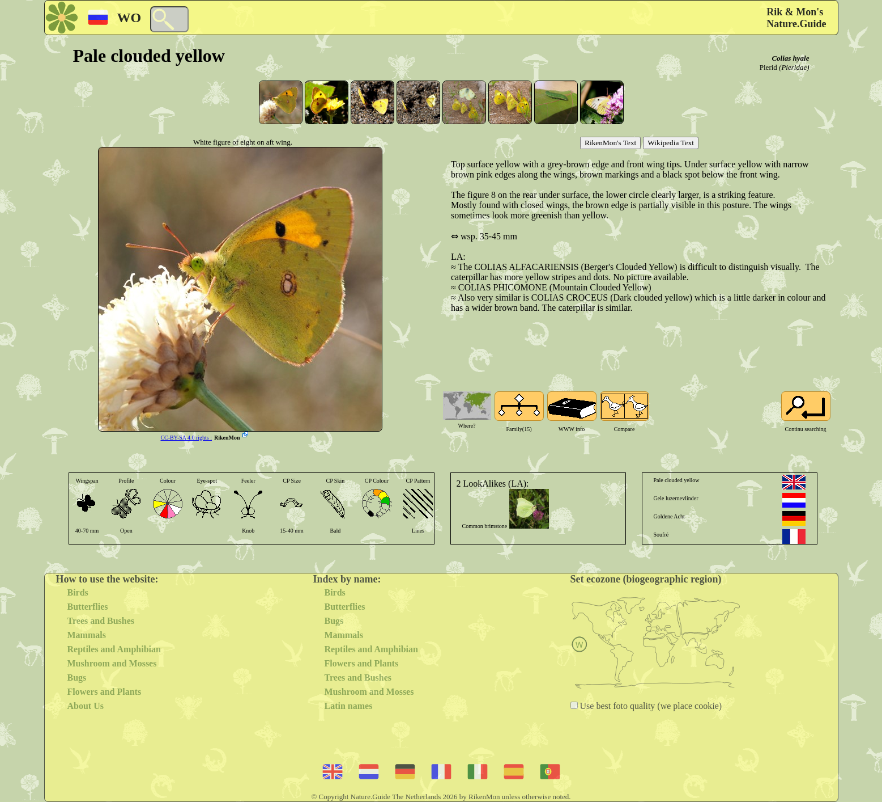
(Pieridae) (794, 67)
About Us (85, 706)
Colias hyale (790, 58)
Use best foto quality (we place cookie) (650, 706)
